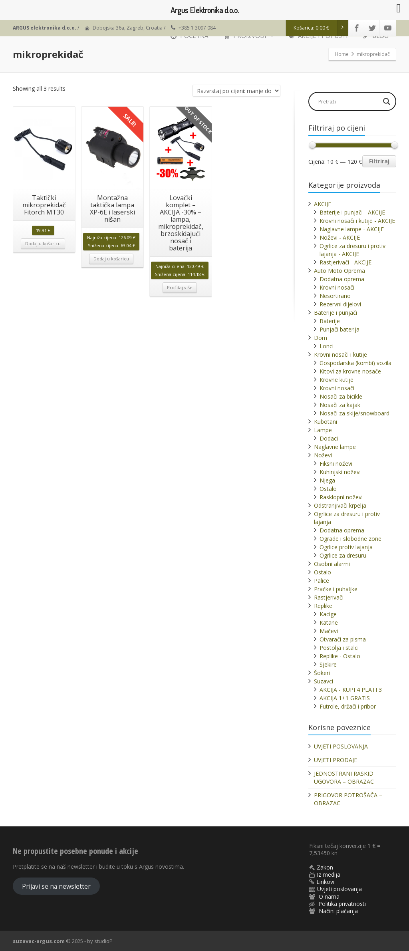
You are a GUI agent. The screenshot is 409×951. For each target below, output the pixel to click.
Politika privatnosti (342, 903)
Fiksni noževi (336, 463)
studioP (103, 941)
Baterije (330, 321)
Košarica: (321, 28)
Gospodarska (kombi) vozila (355, 363)
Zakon (325, 867)
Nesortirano (335, 296)
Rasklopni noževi (341, 497)
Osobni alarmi (332, 564)
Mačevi (329, 631)
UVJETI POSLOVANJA (341, 746)
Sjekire (328, 664)
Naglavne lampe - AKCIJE (352, 229)
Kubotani (325, 421)
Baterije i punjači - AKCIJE (352, 212)
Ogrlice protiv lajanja (346, 547)
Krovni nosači (337, 287)
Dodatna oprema (342, 279)
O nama (329, 896)
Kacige (328, 614)
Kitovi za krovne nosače (350, 371)
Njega (327, 480)
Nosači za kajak (340, 405)
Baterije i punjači (335, 312)
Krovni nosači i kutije (340, 354)
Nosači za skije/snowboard (354, 413)
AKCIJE (322, 204)
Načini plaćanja (338, 911)
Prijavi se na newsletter (56, 886)
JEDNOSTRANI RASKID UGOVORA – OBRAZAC (344, 777)
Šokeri (322, 673)
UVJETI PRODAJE (335, 760)
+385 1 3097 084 (197, 27)
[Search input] (348, 101)
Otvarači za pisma (343, 639)
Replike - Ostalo (340, 656)
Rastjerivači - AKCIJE (345, 262)
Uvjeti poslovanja (339, 889)
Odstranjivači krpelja (340, 505)
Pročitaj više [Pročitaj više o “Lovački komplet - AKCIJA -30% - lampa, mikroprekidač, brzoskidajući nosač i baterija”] (180, 287)
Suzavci (323, 681)
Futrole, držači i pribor (348, 706)
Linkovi (325, 881)
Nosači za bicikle (341, 396)
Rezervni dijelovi (340, 304)
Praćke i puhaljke (335, 589)
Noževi (323, 455)
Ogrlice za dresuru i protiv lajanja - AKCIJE (352, 250)
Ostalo (328, 488)
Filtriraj (379, 161)
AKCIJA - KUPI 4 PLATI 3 (351, 689)
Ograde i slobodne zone (350, 538)
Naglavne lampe (335, 447)
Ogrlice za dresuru (343, 555)
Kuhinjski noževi (340, 472)
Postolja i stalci (339, 647)
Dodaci (329, 438)
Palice (321, 580)
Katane (329, 622)
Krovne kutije (336, 379)
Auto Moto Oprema (339, 270)
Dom (320, 337)
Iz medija (328, 874)
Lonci (327, 346)
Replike (323, 606)
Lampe (323, 430)
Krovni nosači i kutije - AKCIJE (357, 220)
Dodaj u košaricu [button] (43, 243)
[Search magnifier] (386, 101)
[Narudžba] (236, 91)
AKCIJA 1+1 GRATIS (345, 698)
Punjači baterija (339, 329)
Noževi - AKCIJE (340, 237)
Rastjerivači (328, 597)
